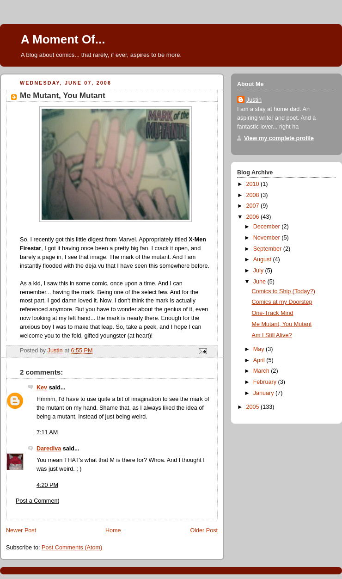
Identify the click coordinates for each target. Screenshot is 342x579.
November (267, 237)
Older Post (204, 530)
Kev (42, 387)
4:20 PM (47, 485)
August (263, 259)
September (268, 249)
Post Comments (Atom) (72, 547)
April (260, 360)
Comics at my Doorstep (282, 302)
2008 (253, 195)
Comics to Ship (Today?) (283, 291)
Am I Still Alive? (272, 335)
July (259, 270)
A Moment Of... (63, 39)
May (259, 349)
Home (113, 530)
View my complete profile (279, 138)
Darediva (49, 448)
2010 (253, 184)
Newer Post (21, 530)
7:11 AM (47, 432)
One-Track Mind (272, 313)
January (264, 393)
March (262, 371)
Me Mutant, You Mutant (282, 324)
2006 (253, 217)
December (267, 226)
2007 (253, 206)
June (260, 281)
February (265, 382)
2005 (253, 407)
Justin (254, 100)
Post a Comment (37, 501)
